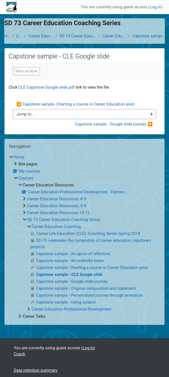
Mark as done (26, 71)
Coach (20, 354)
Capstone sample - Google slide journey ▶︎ (114, 124)
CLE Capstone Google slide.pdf (47, 87)
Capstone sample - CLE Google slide (148, 36)
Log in (155, 6)
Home (7, 36)
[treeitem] (84, 236)
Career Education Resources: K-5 (56, 198)
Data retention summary (36, 370)
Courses (19, 36)
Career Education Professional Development (72, 309)
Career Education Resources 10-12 (58, 212)
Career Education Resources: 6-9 (56, 205)
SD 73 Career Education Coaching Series (77, 36)
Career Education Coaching (114, 36)
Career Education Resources (40, 36)
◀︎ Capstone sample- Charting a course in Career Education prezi (75, 104)
